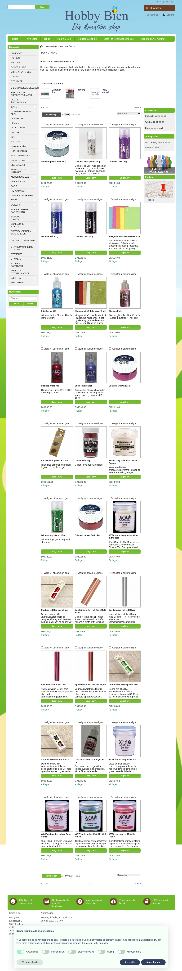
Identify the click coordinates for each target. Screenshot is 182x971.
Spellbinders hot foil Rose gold (90, 684)
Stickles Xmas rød (50, 386)
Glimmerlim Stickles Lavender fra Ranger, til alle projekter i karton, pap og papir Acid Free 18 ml (90, 394)
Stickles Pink (115, 311)
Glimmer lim (17, 118)
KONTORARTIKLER (20, 155)
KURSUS (15, 58)
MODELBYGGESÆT (21, 177)
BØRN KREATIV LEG (21, 72)
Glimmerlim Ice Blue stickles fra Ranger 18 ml (56, 316)
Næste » (137, 107)
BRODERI (16, 62)
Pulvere (15, 123)
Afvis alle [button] (130, 962)
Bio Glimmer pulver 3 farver (55, 460)
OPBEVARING (18, 181)
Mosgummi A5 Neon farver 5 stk (124, 236)
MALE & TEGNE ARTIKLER (19, 170)
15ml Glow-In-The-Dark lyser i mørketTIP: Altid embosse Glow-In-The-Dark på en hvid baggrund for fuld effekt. (124, 546)
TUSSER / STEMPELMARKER (20, 272)
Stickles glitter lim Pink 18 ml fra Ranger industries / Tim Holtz (125, 316)
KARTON (15, 141)
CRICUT (15, 76)
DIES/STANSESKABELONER (24, 88)
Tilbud (47, 39)
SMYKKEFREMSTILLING (23, 240)
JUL (13, 137)
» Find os (149, 200)
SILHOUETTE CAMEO (17, 218)
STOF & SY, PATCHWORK (17, 264)
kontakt (158, 1)
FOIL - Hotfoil (18, 127)
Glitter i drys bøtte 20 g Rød (88, 464)
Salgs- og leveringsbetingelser (118, 39)
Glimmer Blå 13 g (49, 236)
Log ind (169, 14)
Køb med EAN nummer (153, 39)
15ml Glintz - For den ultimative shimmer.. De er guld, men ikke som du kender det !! (56, 843)
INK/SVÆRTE (17, 132)
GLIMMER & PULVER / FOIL (21, 112)
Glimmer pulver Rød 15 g (87, 535)
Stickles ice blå (48, 311)
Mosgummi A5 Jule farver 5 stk (90, 311)
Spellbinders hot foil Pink (53, 684)
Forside (15, 40)
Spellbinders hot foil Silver (122, 610)
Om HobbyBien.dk (87, 39)
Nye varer (32, 39)
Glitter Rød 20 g (82, 460)
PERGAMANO (18, 191)
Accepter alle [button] (153, 962)
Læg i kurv (57, 178)
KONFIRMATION (19, 151)
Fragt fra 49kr (64, 39)
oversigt (169, 1)
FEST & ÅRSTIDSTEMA (18, 101)
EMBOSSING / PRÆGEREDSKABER (21, 93)
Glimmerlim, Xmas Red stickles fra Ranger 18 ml (56, 391)
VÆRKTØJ (16, 278)
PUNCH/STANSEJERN (22, 195)
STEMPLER (16, 254)
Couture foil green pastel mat (123, 684)
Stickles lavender (83, 386)
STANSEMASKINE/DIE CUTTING (22, 248)
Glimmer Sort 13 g (84, 236)
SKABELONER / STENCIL (18, 225)
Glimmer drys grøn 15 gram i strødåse (55, 540)
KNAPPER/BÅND (19, 146)
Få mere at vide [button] (30, 962)
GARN (14, 107)
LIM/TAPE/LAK (18, 165)
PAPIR (14, 186)
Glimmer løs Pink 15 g (120, 386)
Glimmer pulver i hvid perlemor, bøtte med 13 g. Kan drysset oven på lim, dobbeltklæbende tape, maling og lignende (90, 170)
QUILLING (16, 205)
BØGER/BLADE (18, 67)
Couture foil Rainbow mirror (55, 759)
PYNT (14, 200)
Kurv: (156, 8)
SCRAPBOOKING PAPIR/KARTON (19, 210)
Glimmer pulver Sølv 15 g (53, 161)
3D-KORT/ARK (18, 282)
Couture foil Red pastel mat (54, 610)
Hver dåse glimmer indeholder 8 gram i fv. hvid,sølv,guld (56, 466)
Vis (62, 115)
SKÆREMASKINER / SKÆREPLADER (21, 232)
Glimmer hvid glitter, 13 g (87, 161)
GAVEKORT (16, 53)
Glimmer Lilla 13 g (118, 161)
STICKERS (16, 259)
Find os (149, 177)
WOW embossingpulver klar (123, 759)
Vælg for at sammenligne (56, 124)
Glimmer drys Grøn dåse (53, 535)
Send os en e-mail (154, 128)
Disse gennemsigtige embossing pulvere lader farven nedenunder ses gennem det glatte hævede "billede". (124, 767)
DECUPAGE (17, 81)
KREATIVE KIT (18, 160)
